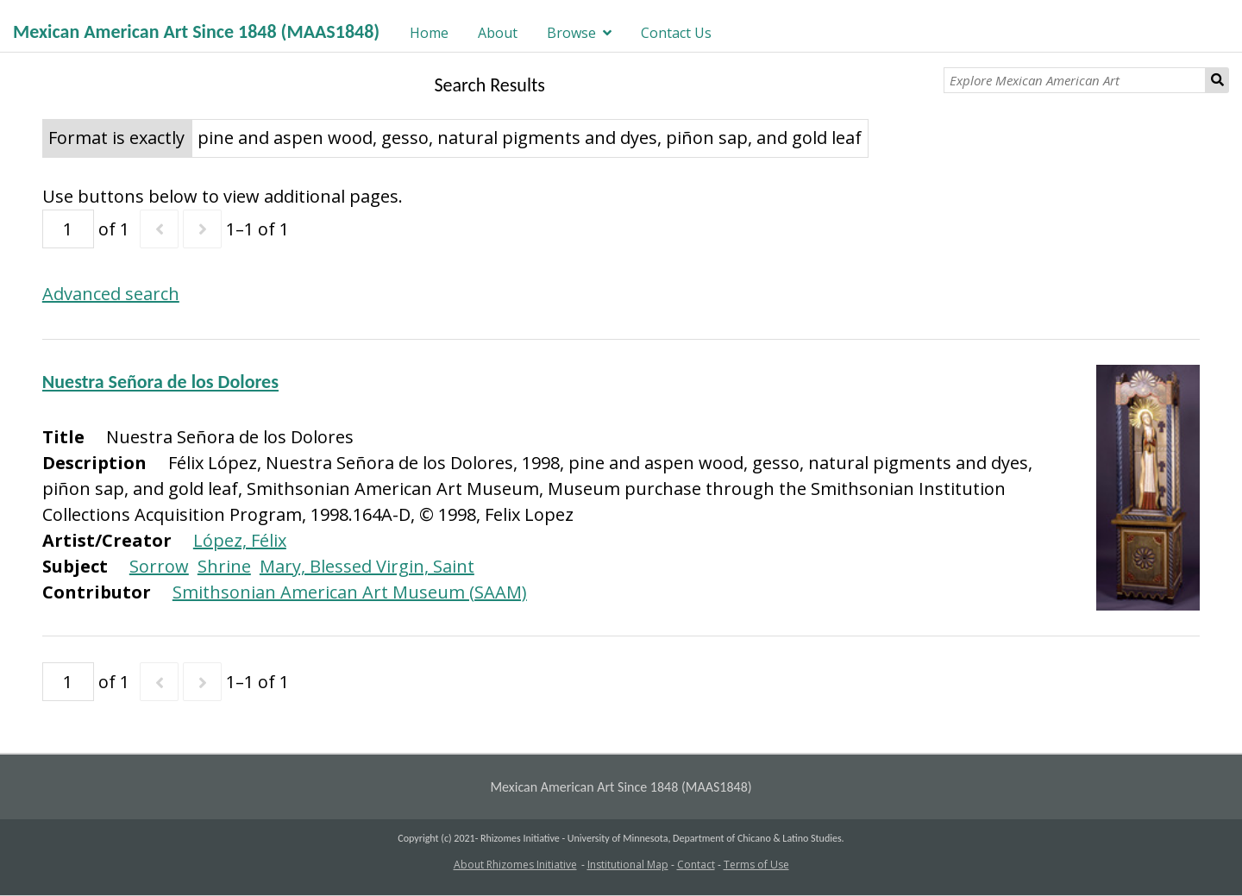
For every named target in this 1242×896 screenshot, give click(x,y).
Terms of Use (756, 864)
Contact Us (676, 32)
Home (429, 32)
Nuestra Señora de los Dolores (160, 381)
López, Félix (239, 540)
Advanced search (110, 293)
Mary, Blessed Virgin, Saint (367, 566)
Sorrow (159, 566)
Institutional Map (627, 864)
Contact (696, 864)
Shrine (224, 566)
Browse (571, 32)
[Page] (68, 229)
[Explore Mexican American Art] (1074, 80)
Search (1217, 80)
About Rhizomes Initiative (515, 864)
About (498, 32)
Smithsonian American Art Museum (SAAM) (349, 592)
